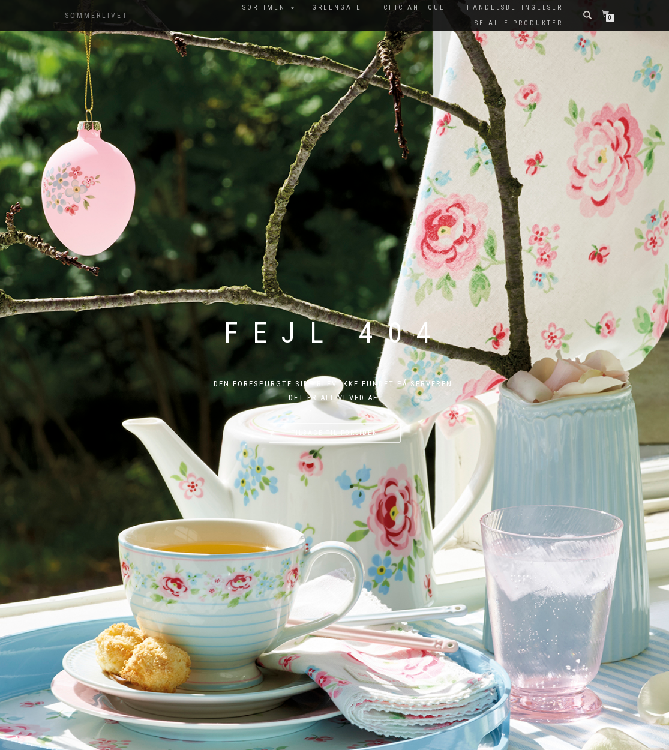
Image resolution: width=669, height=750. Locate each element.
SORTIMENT (266, 7)
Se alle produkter (519, 23)
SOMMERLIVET (96, 15)
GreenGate (337, 7)
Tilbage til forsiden (335, 433)
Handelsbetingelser (515, 7)
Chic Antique (414, 7)
